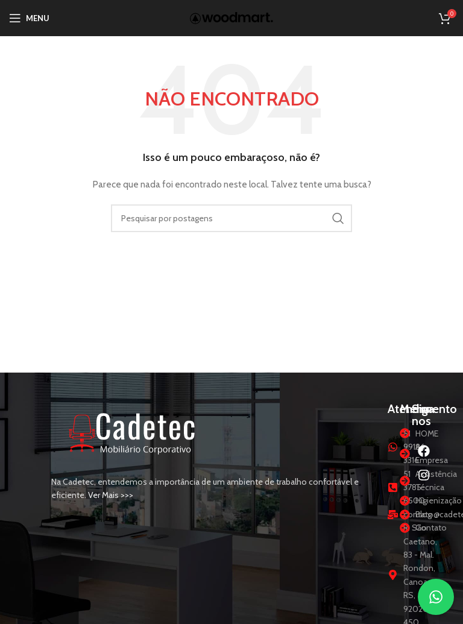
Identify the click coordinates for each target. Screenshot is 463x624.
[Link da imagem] (132, 431)
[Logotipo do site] (231, 16)
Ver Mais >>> (110, 495)
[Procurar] (231, 218)
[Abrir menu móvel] (29, 18)
